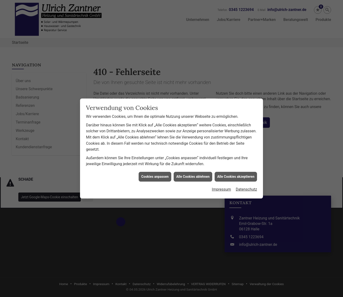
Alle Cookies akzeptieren (235, 173)
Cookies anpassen (155, 173)
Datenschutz (246, 186)
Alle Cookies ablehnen (193, 173)
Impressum (221, 186)
